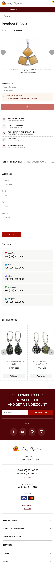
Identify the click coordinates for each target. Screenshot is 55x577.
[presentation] (3, 52)
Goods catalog (10, 9)
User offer (27, 511)
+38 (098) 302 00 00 (27, 472)
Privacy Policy (27, 508)
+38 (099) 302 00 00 (27, 475)
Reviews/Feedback (36, 162)
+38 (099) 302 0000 (14, 258)
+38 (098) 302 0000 (14, 269)
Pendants (7, 16)
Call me (27, 480)
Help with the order (12, 162)
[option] (36, 163)
